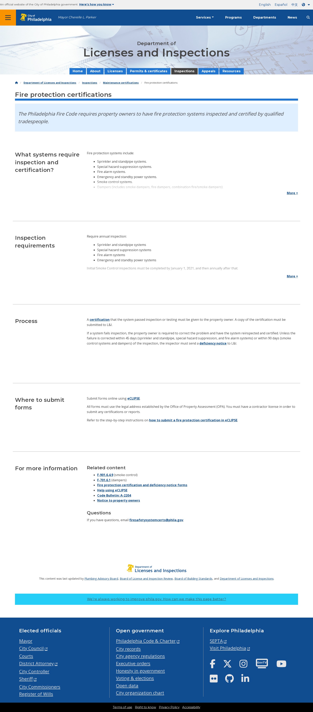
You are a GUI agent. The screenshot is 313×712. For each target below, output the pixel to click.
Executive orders (133, 663)
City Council (31, 648)
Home (78, 71)
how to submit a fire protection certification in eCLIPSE (193, 420)
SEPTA (216, 641)
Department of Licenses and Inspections (50, 82)
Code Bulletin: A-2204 (114, 495)
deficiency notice (213, 343)
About (95, 71)
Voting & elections (135, 678)
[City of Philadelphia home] (37, 17)
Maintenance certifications (121, 82)
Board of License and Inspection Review (146, 578)
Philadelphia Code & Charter (146, 641)
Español (281, 5)
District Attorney (36, 663)
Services (203, 17)
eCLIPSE (133, 398)
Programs (233, 17)
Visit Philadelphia (228, 648)
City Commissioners (39, 687)
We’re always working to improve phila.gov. (156, 599)
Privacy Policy (169, 707)
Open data (127, 685)
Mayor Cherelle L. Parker (77, 17)
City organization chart (140, 693)
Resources (232, 71)
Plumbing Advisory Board (101, 578)
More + (292, 193)
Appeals (208, 71)
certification (100, 319)
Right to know (145, 707)
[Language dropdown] (306, 4)
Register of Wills (36, 694)
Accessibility (191, 707)
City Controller (34, 671)
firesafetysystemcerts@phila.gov (156, 520)
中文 (294, 5)
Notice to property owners (118, 500)
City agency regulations (140, 656)
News (292, 17)
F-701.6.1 (104, 480)
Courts (26, 656)
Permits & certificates (148, 71)
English (265, 5)
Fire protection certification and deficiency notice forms (142, 485)
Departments (264, 17)
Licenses (115, 71)
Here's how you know (96, 4)
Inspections (184, 71)
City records (128, 649)
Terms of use (122, 707)
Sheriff (26, 679)
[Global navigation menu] (8, 18)
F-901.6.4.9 (105, 475)
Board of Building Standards (193, 578)
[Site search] (308, 17)
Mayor (25, 641)
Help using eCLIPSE (112, 490)
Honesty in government (140, 671)
